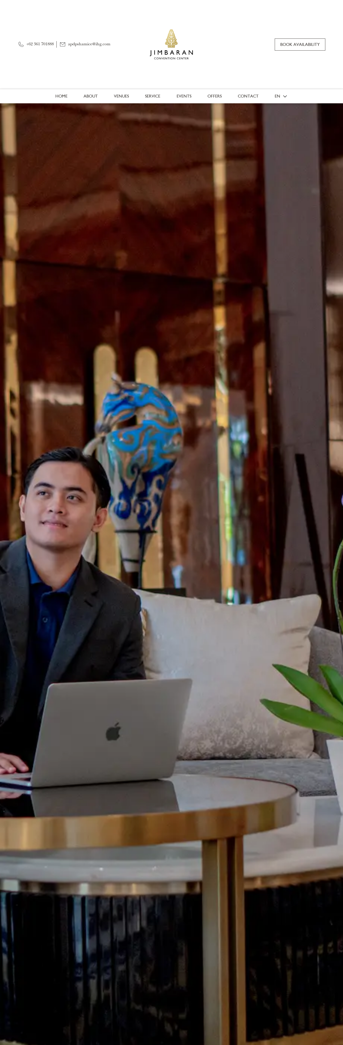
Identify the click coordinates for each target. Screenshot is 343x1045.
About (91, 96)
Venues (121, 96)
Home (61, 96)
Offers (214, 96)
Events (184, 96)
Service (152, 96)
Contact (248, 96)
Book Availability (300, 44)
